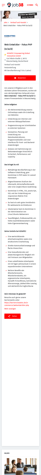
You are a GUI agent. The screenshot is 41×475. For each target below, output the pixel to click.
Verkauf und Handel (18, 22)
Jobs (5, 22)
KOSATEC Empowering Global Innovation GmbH (18, 54)
